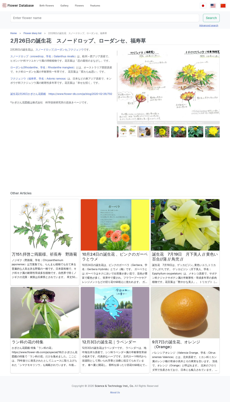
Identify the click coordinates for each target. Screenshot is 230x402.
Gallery (64, 5)
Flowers (79, 5)
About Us (115, 392)
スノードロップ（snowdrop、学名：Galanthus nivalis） (43, 56)
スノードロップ (45, 49)
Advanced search (208, 25)
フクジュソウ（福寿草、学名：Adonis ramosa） (39, 78)
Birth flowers (47, 5)
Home (13, 33)
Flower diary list (33, 33)
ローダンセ (60, 49)
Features (95, 5)
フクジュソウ (76, 49)
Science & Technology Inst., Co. (114, 385)
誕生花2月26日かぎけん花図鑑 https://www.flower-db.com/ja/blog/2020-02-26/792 (61, 93)
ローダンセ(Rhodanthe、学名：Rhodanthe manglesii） (43, 67)
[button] (125, 132)
